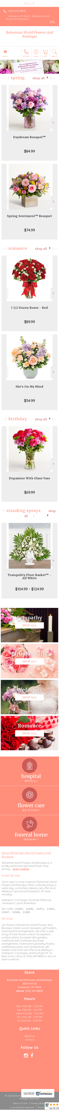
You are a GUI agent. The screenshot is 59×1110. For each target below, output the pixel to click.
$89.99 (29, 321)
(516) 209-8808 (17, 11)
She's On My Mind (29, 386)
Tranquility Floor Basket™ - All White (29, 576)
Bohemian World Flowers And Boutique (29, 34)
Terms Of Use (20, 1103)
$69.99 (29, 492)
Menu (5, 56)
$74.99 (29, 230)
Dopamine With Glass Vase (29, 478)
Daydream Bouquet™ (29, 137)
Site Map (42, 1107)
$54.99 (29, 400)
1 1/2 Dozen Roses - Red (29, 307)
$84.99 (29, 151)
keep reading (21, 869)
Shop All (39, 78)
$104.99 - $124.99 (29, 589)
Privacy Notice (38, 1103)
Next (54, 123)
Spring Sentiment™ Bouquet (29, 216)
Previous (5, 123)
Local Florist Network (23, 1107)
